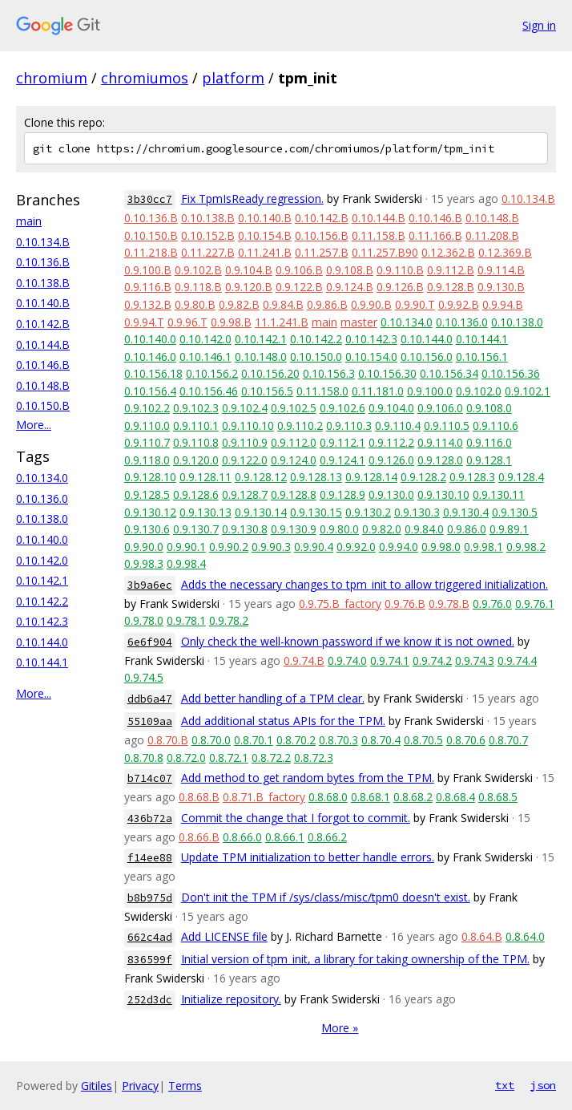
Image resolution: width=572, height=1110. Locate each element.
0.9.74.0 (347, 660)
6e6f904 (149, 642)
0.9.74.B (304, 660)
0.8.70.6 (465, 739)
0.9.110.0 (147, 425)
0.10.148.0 (261, 356)
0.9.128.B (450, 286)
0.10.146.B (43, 364)
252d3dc (149, 1000)
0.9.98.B (231, 322)
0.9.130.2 (368, 512)
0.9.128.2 (423, 476)
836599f (149, 959)
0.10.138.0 (42, 518)
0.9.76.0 (492, 603)
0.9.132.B (147, 304)
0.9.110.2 (300, 425)
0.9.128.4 (521, 476)
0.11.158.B (378, 235)
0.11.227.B (208, 252)
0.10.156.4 (150, 391)
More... (33, 424)
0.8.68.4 (455, 796)
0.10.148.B (43, 385)
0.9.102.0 (479, 391)
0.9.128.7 (245, 494)
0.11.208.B (492, 235)
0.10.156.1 (482, 356)
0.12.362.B (448, 252)
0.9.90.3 (271, 546)
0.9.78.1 (186, 620)
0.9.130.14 (261, 512)
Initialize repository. (231, 999)
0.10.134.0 (42, 477)
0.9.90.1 (186, 546)
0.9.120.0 (196, 460)
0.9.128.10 (150, 476)
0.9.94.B (502, 304)
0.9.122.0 (245, 460)
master (358, 322)
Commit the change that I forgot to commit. (295, 817)
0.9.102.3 (196, 407)
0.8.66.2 (327, 837)
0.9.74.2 (432, 660)
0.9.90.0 (143, 546)
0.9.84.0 (424, 529)
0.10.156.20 (270, 373)
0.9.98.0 (441, 546)
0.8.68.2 (413, 796)
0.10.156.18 (153, 373)
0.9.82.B (239, 304)
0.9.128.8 (293, 494)
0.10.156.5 (267, 391)
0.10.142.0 (42, 560)
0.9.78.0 (143, 620)
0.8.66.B (199, 837)
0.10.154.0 (371, 356)
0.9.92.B (458, 304)
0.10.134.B (43, 241)
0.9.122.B (299, 286)
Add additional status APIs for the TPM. (283, 720)
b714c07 (149, 778)
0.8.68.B (199, 796)
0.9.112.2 (391, 442)
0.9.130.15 (316, 512)
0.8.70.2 (296, 739)
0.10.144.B (43, 344)
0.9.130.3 (417, 512)
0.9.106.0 (440, 407)
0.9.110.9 (245, 442)
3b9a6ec (149, 585)
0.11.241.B (265, 252)
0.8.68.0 (328, 796)
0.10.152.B (208, 235)
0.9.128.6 (196, 494)
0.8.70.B (167, 739)
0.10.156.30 (387, 373)
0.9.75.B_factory (340, 603)
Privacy (140, 1085)
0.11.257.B (321, 252)
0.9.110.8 (196, 442)
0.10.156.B (321, 235)
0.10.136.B (43, 261)
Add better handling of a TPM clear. (273, 698)
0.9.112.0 (293, 442)
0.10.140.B (43, 302)
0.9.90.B (371, 304)
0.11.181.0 (378, 391)
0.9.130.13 (205, 512)
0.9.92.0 (356, 546)
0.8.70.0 (211, 739)
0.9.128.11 (205, 476)
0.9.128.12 (261, 476)
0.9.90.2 (228, 546)
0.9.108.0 (489, 407)
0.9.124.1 (342, 460)
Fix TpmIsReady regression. (252, 198)
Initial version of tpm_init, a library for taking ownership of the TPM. (355, 958)
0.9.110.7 (147, 442)
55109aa (149, 721)
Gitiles (96, 1085)
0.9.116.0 (489, 442)
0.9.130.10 (443, 494)
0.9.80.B (195, 304)
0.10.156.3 (329, 373)
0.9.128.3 (472, 476)
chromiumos (144, 77)
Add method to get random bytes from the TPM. (307, 777)
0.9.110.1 (196, 425)
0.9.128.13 (316, 476)
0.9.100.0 (430, 391)
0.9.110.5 (446, 425)
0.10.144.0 (42, 642)
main (29, 221)
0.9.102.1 (527, 391)
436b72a (149, 818)
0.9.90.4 (313, 546)
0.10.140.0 (42, 539)
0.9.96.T (187, 322)
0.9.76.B (405, 603)
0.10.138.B (43, 282)
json (543, 1085)
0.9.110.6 (495, 425)
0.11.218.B (151, 252)
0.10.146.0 (150, 356)
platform (233, 77)
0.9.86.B (327, 304)
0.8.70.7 (508, 739)
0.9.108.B (349, 270)
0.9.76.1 (534, 603)
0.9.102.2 (147, 407)
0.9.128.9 (342, 494)
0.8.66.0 (242, 837)
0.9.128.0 (440, 460)
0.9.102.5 (293, 407)
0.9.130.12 (150, 512)
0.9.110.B (400, 270)
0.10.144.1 (42, 662)
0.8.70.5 (423, 739)
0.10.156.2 (212, 373)
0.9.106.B (299, 270)
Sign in (539, 25)
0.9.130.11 (499, 494)
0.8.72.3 (313, 757)
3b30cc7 (149, 199)
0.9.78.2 (228, 620)
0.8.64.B (481, 936)
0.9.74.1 (389, 660)
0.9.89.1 (509, 529)
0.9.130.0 (391, 494)
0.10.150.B (43, 405)
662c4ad (149, 937)
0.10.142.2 (42, 601)
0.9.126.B (400, 286)
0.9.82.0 (381, 529)
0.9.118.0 (147, 460)
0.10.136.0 (42, 498)
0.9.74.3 (474, 660)
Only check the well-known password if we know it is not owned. (347, 641)
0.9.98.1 (483, 546)
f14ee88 (149, 858)
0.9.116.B (147, 286)
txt (504, 1085)
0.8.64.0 (525, 936)
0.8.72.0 (186, 757)
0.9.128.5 (147, 494)
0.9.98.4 (186, 563)
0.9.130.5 (515, 512)
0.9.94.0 (398, 546)
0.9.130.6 (147, 529)
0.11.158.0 (322, 391)
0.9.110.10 (248, 425)
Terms (185, 1085)
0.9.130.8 (245, 529)
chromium (51, 77)
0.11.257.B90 (385, 252)
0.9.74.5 (143, 677)
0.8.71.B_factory (264, 796)
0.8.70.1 (253, 739)
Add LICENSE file (224, 936)
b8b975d (149, 898)
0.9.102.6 (342, 407)
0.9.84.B (283, 304)
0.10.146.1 (205, 356)
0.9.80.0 (339, 529)
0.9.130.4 (466, 512)
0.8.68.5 (498, 796)
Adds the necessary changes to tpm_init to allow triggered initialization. (364, 584)
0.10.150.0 (316, 356)
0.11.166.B (435, 235)
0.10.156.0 (427, 356)
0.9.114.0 (440, 442)
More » (339, 1027)
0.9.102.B (198, 270)
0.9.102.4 (245, 407)
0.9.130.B (501, 286)
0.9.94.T (144, 322)
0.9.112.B (450, 270)
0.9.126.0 (391, 460)
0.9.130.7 (196, 529)
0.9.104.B (248, 270)
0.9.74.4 (517, 660)
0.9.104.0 (391, 407)
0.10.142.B (43, 323)
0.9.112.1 (342, 442)
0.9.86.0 (466, 529)
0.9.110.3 (349, 425)
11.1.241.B (281, 322)
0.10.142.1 (42, 580)
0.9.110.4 (398, 425)
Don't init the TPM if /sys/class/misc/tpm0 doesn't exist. (325, 897)
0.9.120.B (248, 286)
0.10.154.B (265, 235)
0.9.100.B (147, 270)
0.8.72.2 (271, 757)
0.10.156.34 (449, 373)
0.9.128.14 (371, 476)
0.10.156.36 (510, 373)
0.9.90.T (415, 304)
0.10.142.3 (42, 621)
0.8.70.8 (143, 757)
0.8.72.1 (228, 757)
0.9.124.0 (293, 460)
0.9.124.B (349, 286)
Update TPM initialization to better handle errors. (307, 857)
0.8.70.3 (338, 739)
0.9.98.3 (143, 563)
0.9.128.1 (489, 460)
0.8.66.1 (284, 837)
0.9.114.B (501, 270)
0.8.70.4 (381, 739)
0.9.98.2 (526, 546)
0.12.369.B (505, 252)
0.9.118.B (198, 286)
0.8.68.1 (370, 796)
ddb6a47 (149, 699)
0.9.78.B (449, 603)
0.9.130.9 (293, 529)
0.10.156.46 (208, 391)
